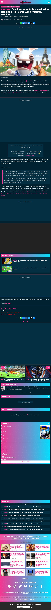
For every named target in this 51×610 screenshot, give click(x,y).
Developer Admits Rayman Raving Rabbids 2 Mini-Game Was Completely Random (25, 12)
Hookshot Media (9, 592)
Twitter (4, 167)
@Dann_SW (28, 81)
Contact (31, 536)
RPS (34, 599)
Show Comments (25, 402)
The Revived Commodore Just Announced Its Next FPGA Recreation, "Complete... (24, 509)
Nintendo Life (7, 597)
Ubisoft (17, 6)
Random (3, 6)
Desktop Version (35, 538)
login (27, 415)
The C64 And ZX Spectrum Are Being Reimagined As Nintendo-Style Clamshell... (24, 512)
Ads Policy (14, 538)
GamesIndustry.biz (24, 599)
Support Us (25, 536)
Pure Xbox (21, 597)
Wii (1, 429)
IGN (43, 597)
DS (1, 432)
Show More (25, 578)
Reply (29, 392)
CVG (31, 599)
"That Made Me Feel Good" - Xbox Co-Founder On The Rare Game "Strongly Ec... (24, 521)
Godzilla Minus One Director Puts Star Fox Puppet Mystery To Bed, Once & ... (23, 526)
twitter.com (8, 303)
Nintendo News (37, 597)
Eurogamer (47, 597)
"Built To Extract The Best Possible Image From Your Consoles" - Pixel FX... (23, 504)
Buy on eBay (25, 461)
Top (4, 536)
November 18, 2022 (29, 155)
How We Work (18, 536)
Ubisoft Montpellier (4, 438)
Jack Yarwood (8, 19)
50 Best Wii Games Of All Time (10, 314)
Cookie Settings (26, 538)
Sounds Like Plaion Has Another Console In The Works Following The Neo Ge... (24, 523)
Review (12, 312)
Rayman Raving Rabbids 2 (40, 90)
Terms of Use (45, 536)
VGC (17, 599)
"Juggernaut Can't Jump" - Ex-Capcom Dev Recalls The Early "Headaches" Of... (23, 518)
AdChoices (35, 592)
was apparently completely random (14, 92)
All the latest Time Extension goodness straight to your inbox (25, 604)
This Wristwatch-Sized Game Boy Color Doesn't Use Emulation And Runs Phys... (24, 529)
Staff (12, 536)
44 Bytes (31, 592)
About (8, 536)
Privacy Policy (37, 536)
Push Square (15, 597)
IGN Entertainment (21, 592)
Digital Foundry (28, 597)
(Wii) (9, 308)
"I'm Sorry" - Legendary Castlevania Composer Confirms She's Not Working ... (23, 506)
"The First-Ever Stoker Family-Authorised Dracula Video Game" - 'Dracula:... (23, 515)
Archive (20, 538)
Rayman (12, 6)
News (8, 6)
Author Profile (23, 392)
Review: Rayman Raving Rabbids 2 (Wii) (8, 457)
